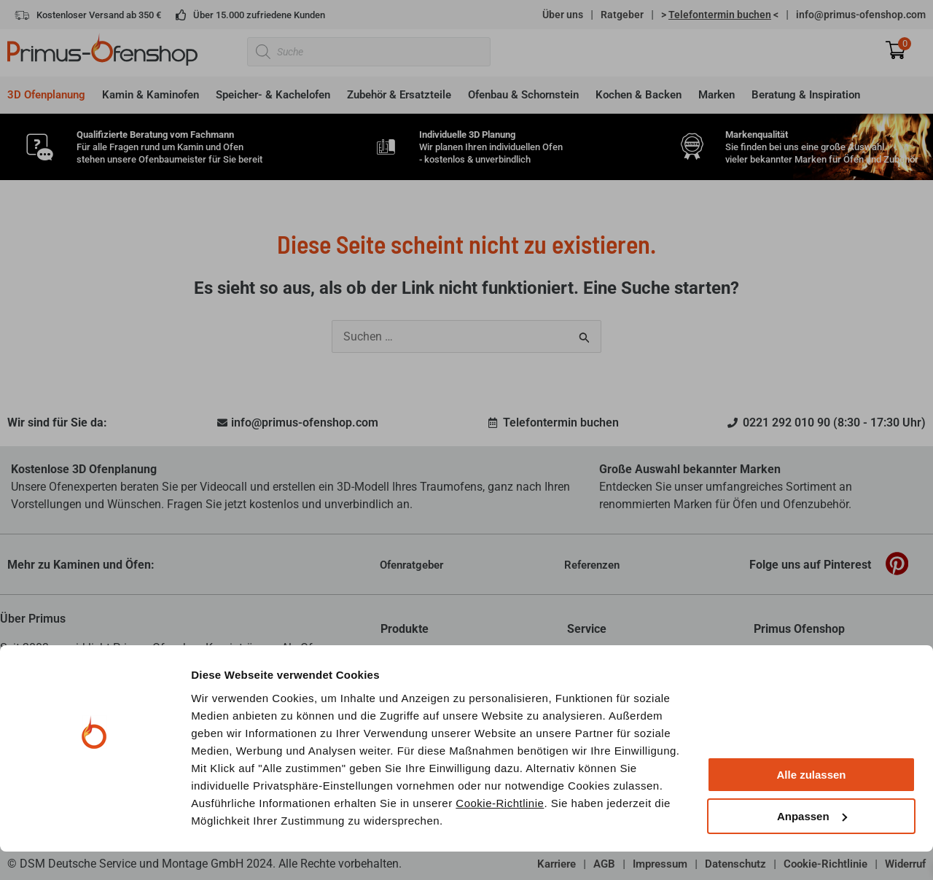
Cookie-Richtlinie (500, 831)
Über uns (562, 14)
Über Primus (33, 619)
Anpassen (812, 844)
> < (719, 14)
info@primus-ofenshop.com (861, 14)
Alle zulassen (811, 804)
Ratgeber (622, 14)
